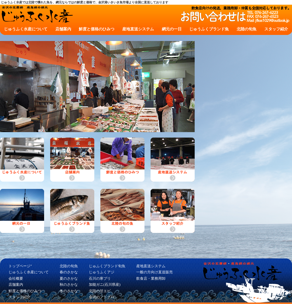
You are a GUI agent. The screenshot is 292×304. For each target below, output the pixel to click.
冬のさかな (69, 291)
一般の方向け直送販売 (154, 272)
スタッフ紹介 (276, 29)
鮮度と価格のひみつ (96, 29)
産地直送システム (138, 29)
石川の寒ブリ (100, 278)
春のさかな (69, 272)
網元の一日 (172, 29)
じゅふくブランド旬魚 (107, 266)
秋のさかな (69, 284)
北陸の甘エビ (100, 291)
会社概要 (16, 278)
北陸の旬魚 (246, 29)
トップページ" (20, 266)
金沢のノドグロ (101, 297)
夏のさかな (69, 278)
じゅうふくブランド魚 (209, 29)
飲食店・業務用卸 (150, 278)
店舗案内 (63, 29)
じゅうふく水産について (25, 29)
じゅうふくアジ (101, 272)
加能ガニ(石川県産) (104, 284)
